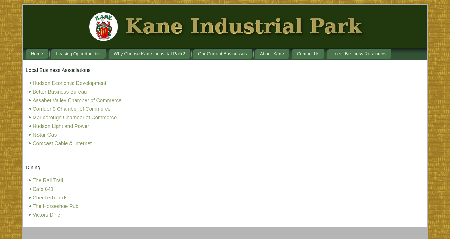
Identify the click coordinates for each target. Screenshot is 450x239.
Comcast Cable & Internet (62, 143)
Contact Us (308, 53)
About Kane (272, 53)
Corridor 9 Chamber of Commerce (71, 109)
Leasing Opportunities (78, 53)
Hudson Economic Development (69, 83)
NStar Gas (44, 135)
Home (37, 53)
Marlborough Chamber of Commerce (74, 118)
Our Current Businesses (222, 53)
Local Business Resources (359, 53)
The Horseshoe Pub (55, 206)
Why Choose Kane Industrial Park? (149, 53)
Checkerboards (49, 198)
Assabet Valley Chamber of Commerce (76, 100)
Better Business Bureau (59, 92)
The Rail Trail (47, 180)
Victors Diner (47, 215)
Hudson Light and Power (60, 126)
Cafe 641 (42, 189)
